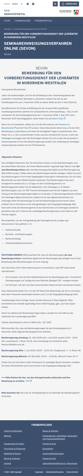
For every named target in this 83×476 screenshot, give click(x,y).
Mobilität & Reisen (12, 453)
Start (7, 20)
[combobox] (18, 3)
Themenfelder (22, 20)
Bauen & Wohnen (50, 431)
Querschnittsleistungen (53, 453)
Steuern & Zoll (49, 458)
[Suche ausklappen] (55, 3)
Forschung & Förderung (14, 448)
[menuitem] (7, 21)
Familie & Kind (49, 444)
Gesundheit (48, 448)
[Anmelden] (69, 3)
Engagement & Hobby (14, 444)
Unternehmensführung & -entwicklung (60, 463)
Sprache (7, 4)
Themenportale (43, 20)
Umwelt (7, 463)
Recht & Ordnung (12, 458)
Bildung (7, 436)
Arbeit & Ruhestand (13, 431)
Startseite (7, 48)
